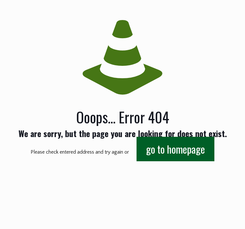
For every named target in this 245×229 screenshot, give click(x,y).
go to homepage (175, 149)
